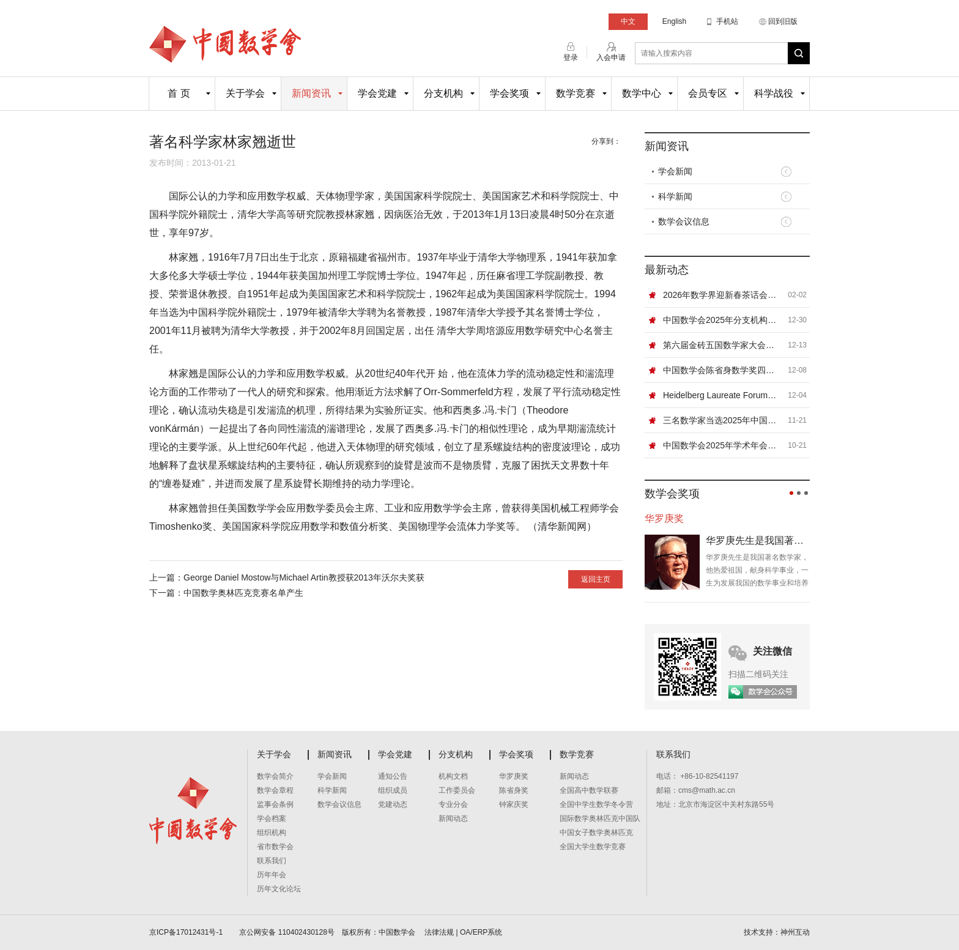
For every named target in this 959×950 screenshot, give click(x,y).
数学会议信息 (683, 221)
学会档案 (271, 818)
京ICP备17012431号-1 (186, 932)
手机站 (727, 21)
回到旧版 (783, 21)
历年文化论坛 (279, 889)
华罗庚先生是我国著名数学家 (758, 540)
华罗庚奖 (513, 776)
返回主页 (595, 579)
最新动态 (667, 270)
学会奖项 (509, 93)
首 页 (179, 93)
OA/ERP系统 (481, 932)
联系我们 (271, 860)
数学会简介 (275, 776)
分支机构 (443, 93)
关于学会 (245, 93)
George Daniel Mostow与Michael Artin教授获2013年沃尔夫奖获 (303, 577)
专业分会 (453, 804)
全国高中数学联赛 (589, 790)
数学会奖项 (672, 494)
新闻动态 (453, 818)
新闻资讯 (311, 93)
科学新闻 (675, 196)
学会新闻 (675, 171)
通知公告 (392, 776)
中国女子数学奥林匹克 (596, 832)
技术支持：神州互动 (777, 932)
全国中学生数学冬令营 (596, 804)
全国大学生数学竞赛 (593, 846)
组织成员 (392, 790)
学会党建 (377, 93)
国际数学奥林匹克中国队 (600, 818)
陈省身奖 (513, 790)
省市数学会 (275, 846)
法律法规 (439, 932)
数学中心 (641, 93)
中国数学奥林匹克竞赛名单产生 (243, 593)
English (674, 21)
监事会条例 (275, 804)
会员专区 (707, 93)
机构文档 (453, 776)
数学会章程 (275, 790)
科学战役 (773, 93)
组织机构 (271, 832)
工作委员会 (457, 790)
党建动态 (392, 804)
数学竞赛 (575, 93)
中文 (628, 21)
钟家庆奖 (513, 804)
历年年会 (271, 874)
